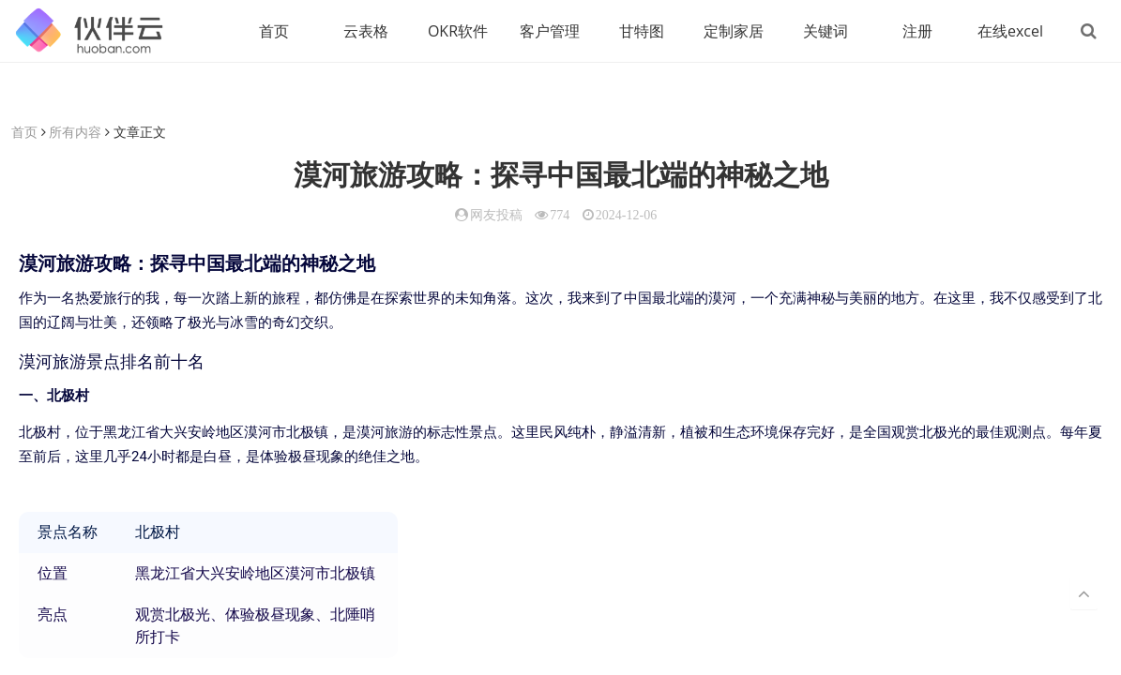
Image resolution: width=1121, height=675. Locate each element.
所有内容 (75, 132)
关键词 (825, 31)
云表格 (365, 31)
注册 (917, 31)
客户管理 (550, 31)
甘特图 (641, 31)
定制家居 (734, 31)
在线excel (1010, 31)
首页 (274, 31)
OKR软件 (458, 31)
